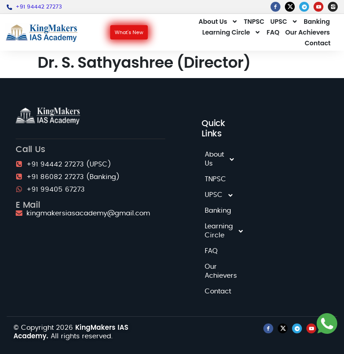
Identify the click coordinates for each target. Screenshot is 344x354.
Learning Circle (231, 32)
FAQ (273, 32)
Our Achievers (307, 32)
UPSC (284, 21)
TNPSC (254, 21)
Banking (317, 21)
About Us (218, 21)
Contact (318, 43)
